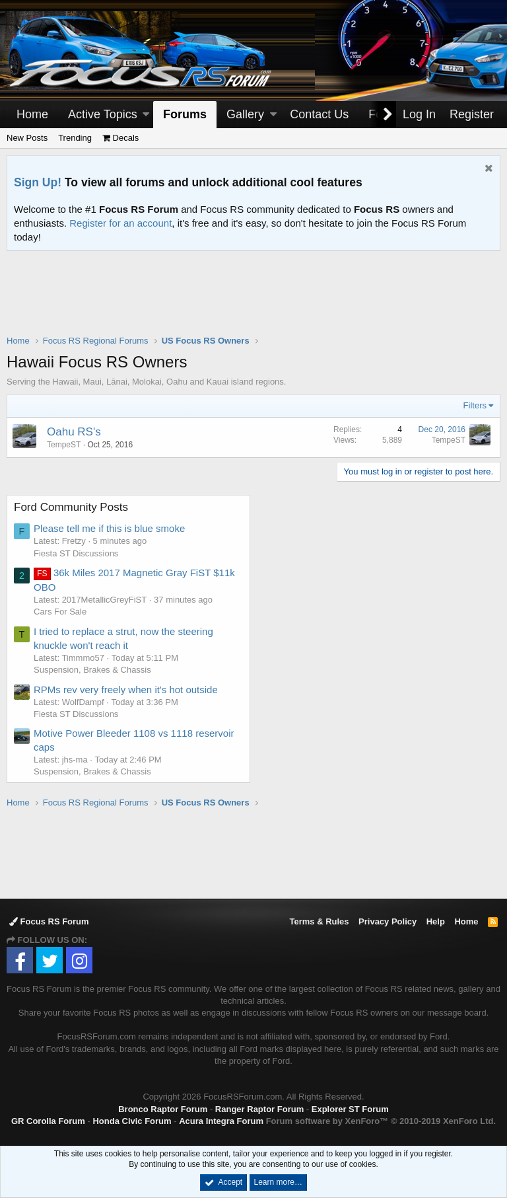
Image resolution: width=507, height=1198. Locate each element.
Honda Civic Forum (131, 1121)
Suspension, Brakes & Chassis (92, 670)
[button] (145, 114)
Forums (185, 114)
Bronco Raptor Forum (162, 1109)
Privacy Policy (387, 921)
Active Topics (102, 114)
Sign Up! (37, 182)
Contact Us (319, 114)
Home (32, 114)
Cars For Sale (60, 612)
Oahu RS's (74, 432)
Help (435, 921)
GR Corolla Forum (48, 1121)
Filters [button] (475, 405)
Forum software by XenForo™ (381, 1121)
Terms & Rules (319, 921)
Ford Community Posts (71, 507)
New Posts (27, 138)
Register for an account (120, 223)
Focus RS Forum (49, 921)
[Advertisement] (253, 301)
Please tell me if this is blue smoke (109, 528)
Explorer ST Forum (350, 1109)
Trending (75, 138)
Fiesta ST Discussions (76, 553)
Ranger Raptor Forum (259, 1109)
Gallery (245, 114)
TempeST (64, 444)
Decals (120, 138)
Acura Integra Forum (221, 1121)
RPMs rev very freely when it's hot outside (126, 689)
